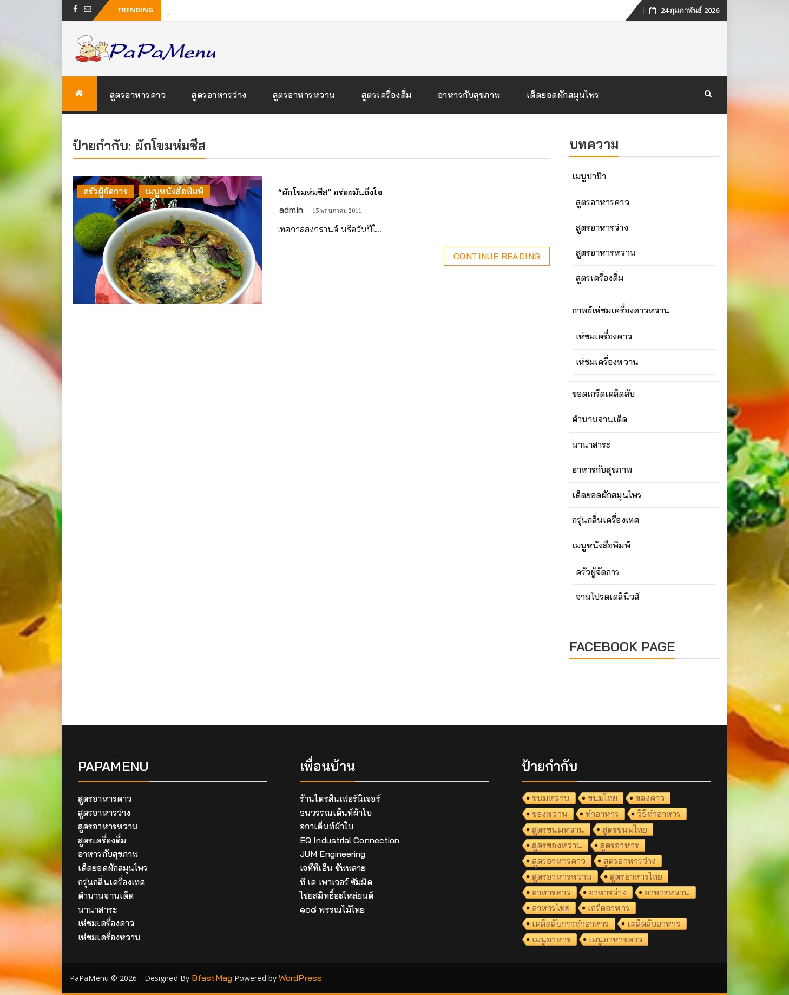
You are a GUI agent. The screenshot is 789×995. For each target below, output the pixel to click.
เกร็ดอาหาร (609, 907)
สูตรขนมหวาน (558, 829)
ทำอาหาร (603, 813)
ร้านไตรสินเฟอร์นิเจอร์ (340, 798)
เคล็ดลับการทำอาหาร (570, 923)
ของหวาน (550, 813)
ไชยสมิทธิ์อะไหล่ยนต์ (337, 895)
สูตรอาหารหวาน (304, 94)
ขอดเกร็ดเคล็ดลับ (603, 393)
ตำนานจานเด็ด (600, 419)
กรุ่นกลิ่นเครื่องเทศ (605, 519)
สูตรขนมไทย (624, 829)
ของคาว (650, 798)
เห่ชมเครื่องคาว (604, 336)
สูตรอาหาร (619, 845)
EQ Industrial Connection (349, 840)
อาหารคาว (551, 892)
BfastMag (212, 977)
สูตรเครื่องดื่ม (386, 94)
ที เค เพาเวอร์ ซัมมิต (336, 881)
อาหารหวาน (667, 892)
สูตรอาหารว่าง (219, 94)
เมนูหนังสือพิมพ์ (174, 191)
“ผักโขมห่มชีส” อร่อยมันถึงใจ (330, 192)
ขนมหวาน (551, 798)
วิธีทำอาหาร (659, 813)
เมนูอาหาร (551, 939)
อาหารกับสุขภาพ (469, 94)
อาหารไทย (551, 907)
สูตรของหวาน (557, 845)
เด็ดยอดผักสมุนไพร (563, 94)
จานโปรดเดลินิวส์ (607, 596)
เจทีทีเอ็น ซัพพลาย (333, 867)
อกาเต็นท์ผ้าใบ (326, 826)
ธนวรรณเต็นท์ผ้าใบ (336, 812)
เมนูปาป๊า (589, 176)
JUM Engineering (333, 853)
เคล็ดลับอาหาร (654, 923)
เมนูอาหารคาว (615, 939)
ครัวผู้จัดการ (105, 191)
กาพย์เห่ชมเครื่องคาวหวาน (621, 310)
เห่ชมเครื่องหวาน (607, 361)
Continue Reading (496, 256)
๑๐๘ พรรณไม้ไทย (332, 909)
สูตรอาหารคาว (138, 94)
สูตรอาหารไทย (636, 876)
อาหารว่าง (608, 892)
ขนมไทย (603, 798)
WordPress (300, 977)
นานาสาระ (591, 444)
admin (291, 209)
